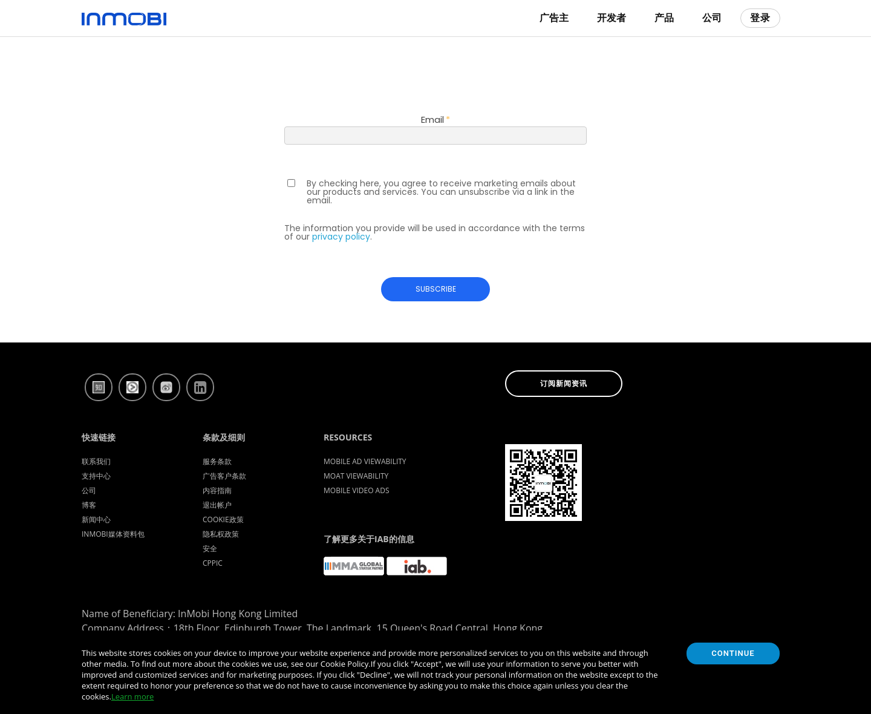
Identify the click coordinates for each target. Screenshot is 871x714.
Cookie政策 (223, 519)
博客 (89, 505)
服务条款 (217, 461)
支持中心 (96, 476)
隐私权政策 (221, 534)
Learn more (132, 696)
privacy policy (341, 237)
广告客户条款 (224, 476)
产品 (664, 18)
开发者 (611, 18)
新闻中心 (96, 519)
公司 (712, 18)
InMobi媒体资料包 (113, 534)
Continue (732, 653)
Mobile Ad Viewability (365, 461)
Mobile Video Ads (357, 490)
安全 (210, 548)
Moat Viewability (356, 476)
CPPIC (213, 563)
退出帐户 (217, 505)
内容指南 (217, 490)
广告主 (554, 18)
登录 (760, 18)
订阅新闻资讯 (563, 383)
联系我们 (96, 461)
